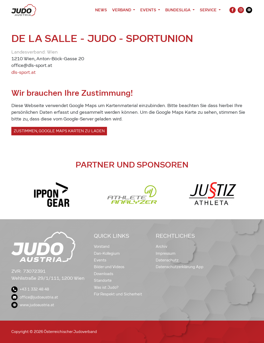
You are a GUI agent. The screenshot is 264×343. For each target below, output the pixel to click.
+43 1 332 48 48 (30, 289)
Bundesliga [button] (178, 9)
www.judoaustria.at (32, 305)
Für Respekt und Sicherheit (118, 294)
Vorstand (102, 246)
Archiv (161, 246)
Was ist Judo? (106, 287)
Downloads (103, 273)
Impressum (166, 253)
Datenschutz (167, 260)
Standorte (103, 280)
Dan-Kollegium (107, 253)
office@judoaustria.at (34, 297)
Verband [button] (122, 9)
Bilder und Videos (109, 267)
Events (100, 260)
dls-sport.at (23, 72)
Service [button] (209, 9)
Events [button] (148, 9)
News (101, 9)
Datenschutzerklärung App (179, 267)
